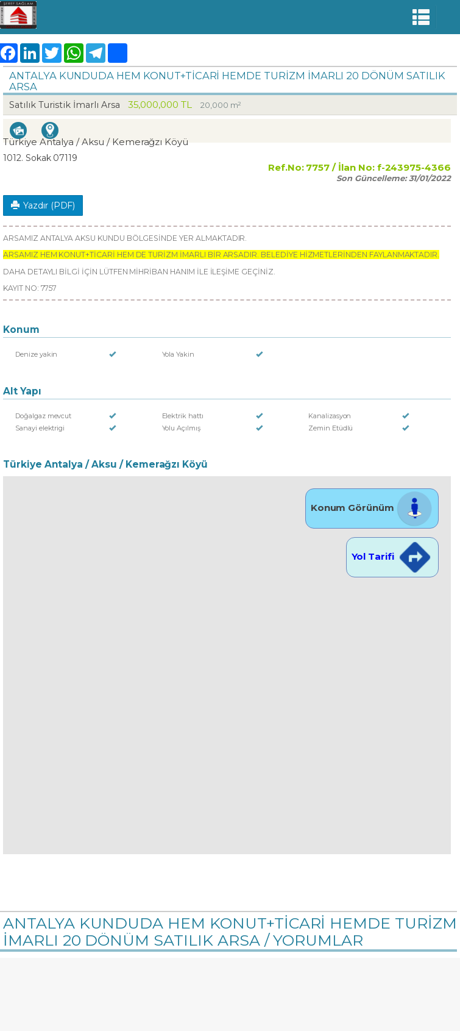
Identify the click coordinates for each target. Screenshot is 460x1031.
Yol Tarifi (392, 556)
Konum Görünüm (372, 507)
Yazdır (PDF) (43, 205)
